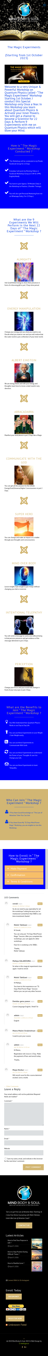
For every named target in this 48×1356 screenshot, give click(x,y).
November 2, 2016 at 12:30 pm (23, 1018)
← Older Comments (11, 1086)
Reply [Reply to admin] (40, 1015)
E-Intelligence (24, 1343)
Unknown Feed (17, 1324)
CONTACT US (24, 1225)
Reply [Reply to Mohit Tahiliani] (40, 925)
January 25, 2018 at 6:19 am (22, 927)
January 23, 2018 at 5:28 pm (21, 906)
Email (6, 1139)
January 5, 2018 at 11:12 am (21, 963)
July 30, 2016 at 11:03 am (21, 1047)
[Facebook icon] (22, 1347)
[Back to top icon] (24, 1339)
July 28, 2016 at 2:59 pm (20, 1072)
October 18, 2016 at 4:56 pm (21, 1004)
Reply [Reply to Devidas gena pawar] (40, 1001)
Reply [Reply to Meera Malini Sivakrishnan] (40, 1031)
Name (7, 1129)
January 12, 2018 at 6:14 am (22, 980)
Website (7, 1148)
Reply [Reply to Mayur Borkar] (40, 1070)
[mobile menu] (44, 5)
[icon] (25, 1347)
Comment (8, 1101)
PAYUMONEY (13, 1296)
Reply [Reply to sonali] (40, 904)
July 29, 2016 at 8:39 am (20, 1033)
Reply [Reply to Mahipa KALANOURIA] (40, 961)
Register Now (15, 1318)
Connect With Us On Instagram (18, 1280)
